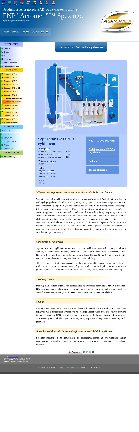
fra (41, 3)
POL (28, 3)
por (47, 3)
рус (3, 3)
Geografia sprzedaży (12, 66)
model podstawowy (14, 98)
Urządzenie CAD (10, 141)
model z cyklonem (13, 102)
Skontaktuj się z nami (40, 32)
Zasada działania (98, 169)
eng (15, 3)
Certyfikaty (8, 138)
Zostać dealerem (10, 63)
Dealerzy (25, 32)
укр (9, 3)
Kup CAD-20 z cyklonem (102, 140)
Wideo (6, 145)
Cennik (6, 134)
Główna (6, 32)
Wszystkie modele (11, 123)
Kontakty (15, 32)
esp (34, 3)
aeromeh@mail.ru (13, 357)
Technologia (8, 149)
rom (53, 3)
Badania (7, 131)
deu (21, 3)
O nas (6, 52)
